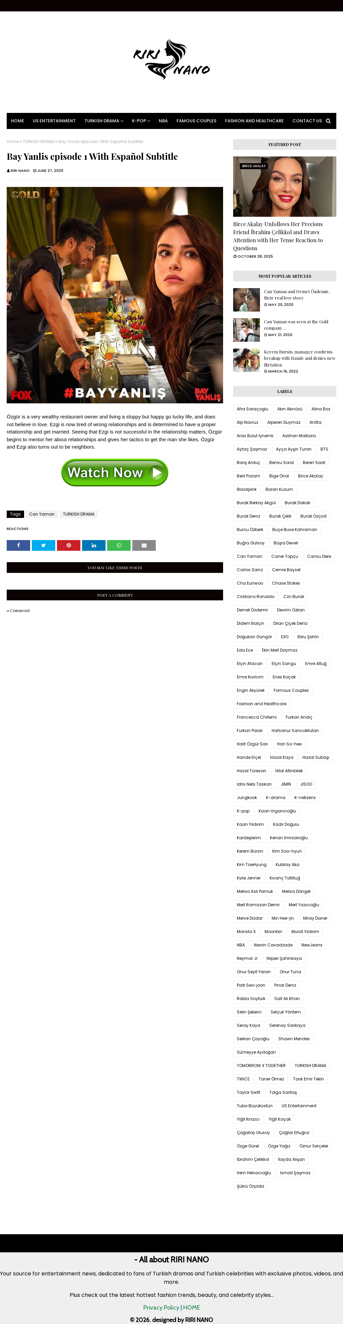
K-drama (275, 797)
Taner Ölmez (271, 1079)
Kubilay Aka (287, 864)
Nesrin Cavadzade (273, 945)
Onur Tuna (290, 972)
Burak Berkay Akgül (256, 503)
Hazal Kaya (281, 757)
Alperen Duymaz (283, 422)
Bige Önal (279, 476)
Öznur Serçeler (313, 1146)
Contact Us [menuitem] (307, 121)
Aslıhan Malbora (299, 436)
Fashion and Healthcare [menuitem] (254, 121)
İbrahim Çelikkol (253, 1159)
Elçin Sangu (284, 663)
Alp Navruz (247, 422)
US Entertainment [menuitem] (54, 121)
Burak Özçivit (313, 516)
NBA (241, 945)
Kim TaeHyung (252, 864)
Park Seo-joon (251, 985)
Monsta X (246, 931)
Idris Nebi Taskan (254, 784)
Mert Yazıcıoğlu (304, 905)
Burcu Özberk (250, 529)
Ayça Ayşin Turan (294, 449)
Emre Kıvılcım (250, 677)
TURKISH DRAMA (38, 141)
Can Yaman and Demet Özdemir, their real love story (297, 294)
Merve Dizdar (250, 918)
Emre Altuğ (316, 663)
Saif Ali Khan (287, 998)
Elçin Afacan (250, 663)
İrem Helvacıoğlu (254, 1173)
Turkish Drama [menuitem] (101, 121)
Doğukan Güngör (254, 637)
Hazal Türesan (251, 771)
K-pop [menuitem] (139, 121)
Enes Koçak (284, 677)
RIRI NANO (20, 170)
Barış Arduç (248, 462)
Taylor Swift (248, 1092)
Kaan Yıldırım (250, 824)
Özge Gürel (248, 1146)
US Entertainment (299, 1106)
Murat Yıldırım (305, 931)
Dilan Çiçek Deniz (290, 623)
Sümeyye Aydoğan (256, 1052)
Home (13, 141)
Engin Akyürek (251, 690)
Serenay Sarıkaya (287, 1025)
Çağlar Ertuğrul (294, 1132)
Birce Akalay (310, 476)
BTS (324, 449)
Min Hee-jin (283, 918)
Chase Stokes (286, 583)
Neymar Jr (247, 958)
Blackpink (247, 489)
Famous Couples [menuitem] (196, 121)
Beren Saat (314, 462)
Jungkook (247, 797)
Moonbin (273, 931)
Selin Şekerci (249, 1012)
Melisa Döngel (296, 891)
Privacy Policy (161, 1307)
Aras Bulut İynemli (255, 436)
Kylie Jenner (249, 878)
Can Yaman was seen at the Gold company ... (296, 325)
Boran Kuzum (279, 489)
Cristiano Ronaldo (255, 596)
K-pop (243, 811)
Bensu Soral (281, 462)
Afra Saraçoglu (252, 409)
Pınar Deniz (285, 985)
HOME (191, 1307)
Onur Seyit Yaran (254, 972)
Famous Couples (291, 690)
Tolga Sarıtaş (283, 1092)
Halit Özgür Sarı (252, 744)
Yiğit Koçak (280, 1119)
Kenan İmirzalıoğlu (289, 838)
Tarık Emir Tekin (308, 1079)
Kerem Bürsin (250, 851)
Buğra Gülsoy (251, 543)
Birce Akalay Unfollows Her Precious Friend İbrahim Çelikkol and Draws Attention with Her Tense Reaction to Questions (278, 236)
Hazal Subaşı (315, 757)
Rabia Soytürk (251, 998)
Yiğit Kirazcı (248, 1119)
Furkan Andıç (299, 717)
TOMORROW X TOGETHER (261, 1065)
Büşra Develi (286, 543)
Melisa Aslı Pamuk (255, 891)
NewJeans (312, 945)
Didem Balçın (250, 623)
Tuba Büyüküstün (255, 1106)
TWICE (243, 1079)
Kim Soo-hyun (287, 851)
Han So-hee (289, 744)
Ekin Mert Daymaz (279, 650)
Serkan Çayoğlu (253, 1039)
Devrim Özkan (291, 610)
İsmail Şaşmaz (295, 1173)
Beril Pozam (248, 476)
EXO (284, 637)
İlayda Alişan (291, 1159)
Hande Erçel (249, 757)
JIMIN (286, 784)
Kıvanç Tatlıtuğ (285, 878)
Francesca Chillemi (257, 717)
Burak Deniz (248, 516)
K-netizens (305, 797)
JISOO (306, 784)
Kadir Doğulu (286, 824)
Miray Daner (315, 918)
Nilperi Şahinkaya (284, 958)
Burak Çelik (280, 516)
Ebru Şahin (308, 637)
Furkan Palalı (250, 730)
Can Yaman (42, 514)
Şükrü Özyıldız (250, 1186)
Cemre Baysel (286, 570)
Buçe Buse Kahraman (294, 529)
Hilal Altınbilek (289, 771)
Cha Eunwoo (250, 583)
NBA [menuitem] (163, 121)
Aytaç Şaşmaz (252, 449)
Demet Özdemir (252, 610)
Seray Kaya (248, 1025)
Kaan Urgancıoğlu (277, 811)
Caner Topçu (284, 556)
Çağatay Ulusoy (253, 1132)
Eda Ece (245, 650)
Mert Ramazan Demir (258, 905)
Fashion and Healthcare (261, 704)
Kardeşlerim (249, 838)
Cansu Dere (319, 556)
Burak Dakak (297, 503)
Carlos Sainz (250, 570)
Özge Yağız (279, 1146)
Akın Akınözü (289, 409)
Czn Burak (293, 596)
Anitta (316, 422)
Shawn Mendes (294, 1039)
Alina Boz (321, 409)
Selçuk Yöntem (286, 1012)
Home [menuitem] (17, 121)
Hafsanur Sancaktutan (295, 730)
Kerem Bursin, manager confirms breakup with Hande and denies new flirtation (299, 358)
